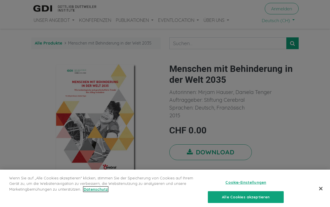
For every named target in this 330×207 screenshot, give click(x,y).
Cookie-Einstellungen (245, 185)
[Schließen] (320, 191)
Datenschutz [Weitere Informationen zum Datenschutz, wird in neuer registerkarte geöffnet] (96, 191)
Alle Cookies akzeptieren (246, 199)
